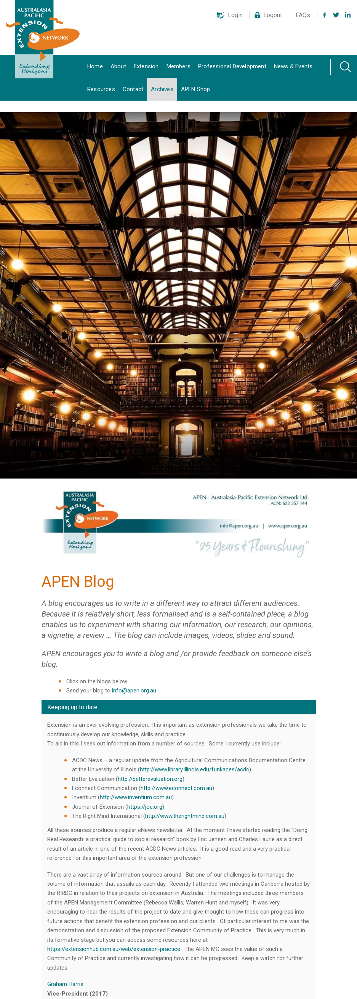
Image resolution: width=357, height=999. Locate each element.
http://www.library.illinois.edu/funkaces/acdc (194, 769)
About (118, 66)
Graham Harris (65, 984)
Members (178, 66)
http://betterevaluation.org (150, 779)
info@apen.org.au (134, 690)
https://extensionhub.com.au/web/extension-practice (113, 949)
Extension (146, 66)
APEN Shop (195, 89)
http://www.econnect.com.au (176, 788)
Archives (162, 89)
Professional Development (232, 66)
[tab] (179, 707)
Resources (101, 89)
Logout (272, 15)
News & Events (293, 66)
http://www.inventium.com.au (136, 797)
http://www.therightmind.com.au (184, 816)
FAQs (303, 15)
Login (235, 15)
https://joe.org (144, 806)
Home (95, 66)
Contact (133, 89)
